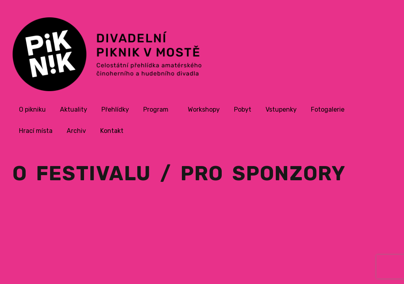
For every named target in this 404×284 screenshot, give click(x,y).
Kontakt (111, 131)
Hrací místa (35, 131)
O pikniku (32, 109)
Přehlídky (115, 109)
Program (155, 109)
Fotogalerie (327, 109)
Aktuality (73, 109)
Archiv (76, 131)
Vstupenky (281, 109)
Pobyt (242, 109)
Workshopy (204, 109)
